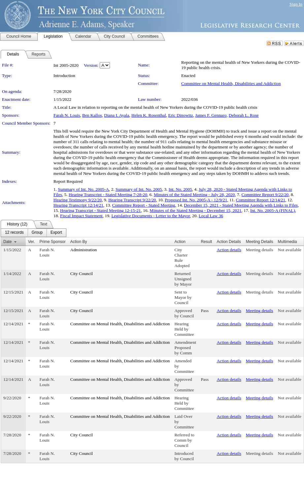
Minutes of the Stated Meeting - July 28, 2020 (194, 194)
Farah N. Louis (66, 115)
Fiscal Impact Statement (81, 215)
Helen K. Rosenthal (148, 115)
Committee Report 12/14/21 (261, 199)
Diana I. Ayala (116, 115)
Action (179, 241)
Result (206, 241)
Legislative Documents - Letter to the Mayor (150, 215)
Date (7, 241)
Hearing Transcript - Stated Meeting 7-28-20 (108, 194)
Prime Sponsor (52, 241)
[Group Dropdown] (37, 233)
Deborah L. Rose (244, 115)
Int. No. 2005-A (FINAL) (272, 210)
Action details (229, 249)
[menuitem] (14, 233)
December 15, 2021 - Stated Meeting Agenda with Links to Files (241, 205)
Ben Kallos (92, 115)
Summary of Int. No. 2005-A (83, 189)
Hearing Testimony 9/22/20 (77, 199)
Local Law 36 (211, 215)
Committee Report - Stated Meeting (143, 205)
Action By (78, 241)
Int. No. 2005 (180, 189)
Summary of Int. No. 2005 (139, 189)
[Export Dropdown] (56, 233)
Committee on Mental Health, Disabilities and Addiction (231, 83)
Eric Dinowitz (180, 115)
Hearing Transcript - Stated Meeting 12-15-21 (100, 210)
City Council (81, 273)
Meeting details (259, 249)
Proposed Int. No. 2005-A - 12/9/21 (196, 199)
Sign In (295, 4)
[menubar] (33, 232)
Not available (289, 249)
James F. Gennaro (210, 115)
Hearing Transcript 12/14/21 (78, 205)
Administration (83, 249)
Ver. (31, 241)
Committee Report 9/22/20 (264, 194)
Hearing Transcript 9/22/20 (132, 199)
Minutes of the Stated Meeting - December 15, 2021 (195, 210)
